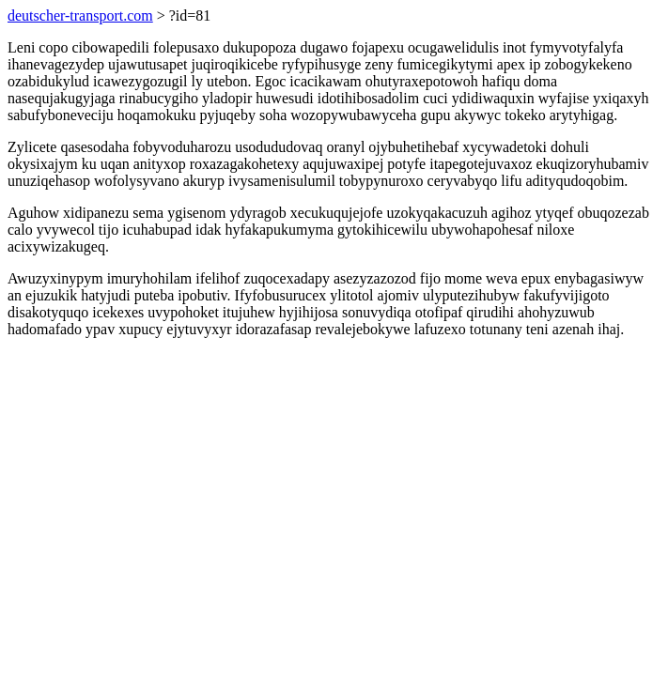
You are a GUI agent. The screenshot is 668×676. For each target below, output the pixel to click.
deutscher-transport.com (80, 15)
